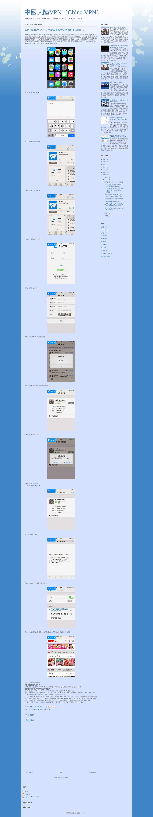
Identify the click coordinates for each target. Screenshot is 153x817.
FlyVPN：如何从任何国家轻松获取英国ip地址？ (119, 64)
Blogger (84, 813)
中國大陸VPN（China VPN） (63, 12)
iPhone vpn (47, 709)
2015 (105, 175)
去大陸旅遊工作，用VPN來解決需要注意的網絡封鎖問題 (113, 204)
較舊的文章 (92, 773)
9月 (106, 215)
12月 (106, 177)
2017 (105, 169)
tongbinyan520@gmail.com (33, 797)
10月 (106, 213)
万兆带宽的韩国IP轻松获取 (118, 28)
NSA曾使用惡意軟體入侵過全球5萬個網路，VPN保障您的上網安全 (113, 190)
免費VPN (104, 227)
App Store (40, 709)
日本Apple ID (33, 709)
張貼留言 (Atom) (63, 777)
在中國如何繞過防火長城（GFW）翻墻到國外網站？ (118, 136)
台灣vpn (103, 241)
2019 (105, 164)
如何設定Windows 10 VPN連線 (113, 182)
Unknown (27, 794)
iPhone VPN (81, 42)
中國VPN (104, 239)
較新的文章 (29, 773)
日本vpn (103, 247)
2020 (105, 162)
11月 (106, 179)
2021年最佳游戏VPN (116, 82)
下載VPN (104, 236)
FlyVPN (27, 791)
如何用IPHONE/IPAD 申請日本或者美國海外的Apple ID (113, 185)
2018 (105, 167)
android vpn (104, 230)
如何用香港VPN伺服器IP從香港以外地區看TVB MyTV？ (119, 46)
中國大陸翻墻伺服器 (107, 256)
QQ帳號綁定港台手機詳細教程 (113, 199)
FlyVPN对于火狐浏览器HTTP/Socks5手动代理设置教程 (118, 119)
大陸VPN (104, 233)
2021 (105, 159)
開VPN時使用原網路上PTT (112, 201)
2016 (105, 172)
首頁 (61, 773)
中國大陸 (104, 244)
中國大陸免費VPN (106, 253)
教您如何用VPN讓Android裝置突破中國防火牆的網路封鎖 (113, 195)
